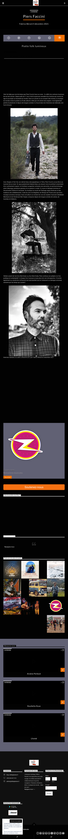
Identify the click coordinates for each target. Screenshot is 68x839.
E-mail (47, 785)
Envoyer (49, 793)
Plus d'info (7, 477)
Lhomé (34, 738)
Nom (47, 776)
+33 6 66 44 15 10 (11, 778)
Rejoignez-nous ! (29, 789)
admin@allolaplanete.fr (12, 781)
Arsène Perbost (34, 674)
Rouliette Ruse (34, 706)
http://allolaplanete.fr (12, 775)
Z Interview (34, 11)
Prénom (47, 781)
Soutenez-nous (34, 487)
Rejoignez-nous (9, 536)
